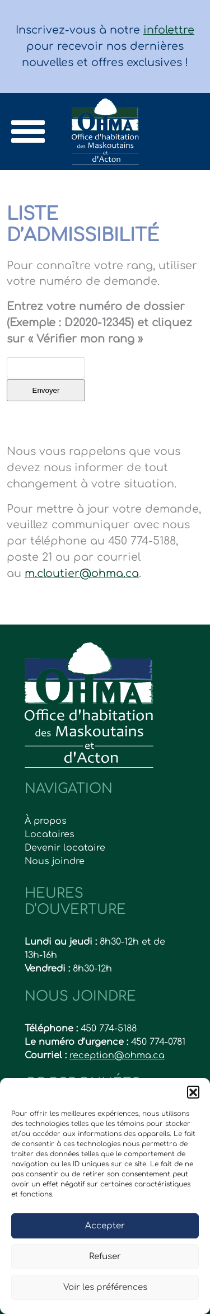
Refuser (105, 1256)
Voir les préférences (105, 1287)
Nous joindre (55, 861)
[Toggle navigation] (28, 131)
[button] (193, 1091)
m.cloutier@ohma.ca (82, 573)
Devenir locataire (65, 848)
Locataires (49, 834)
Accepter (105, 1226)
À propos (46, 821)
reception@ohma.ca (117, 1055)
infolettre (168, 30)
